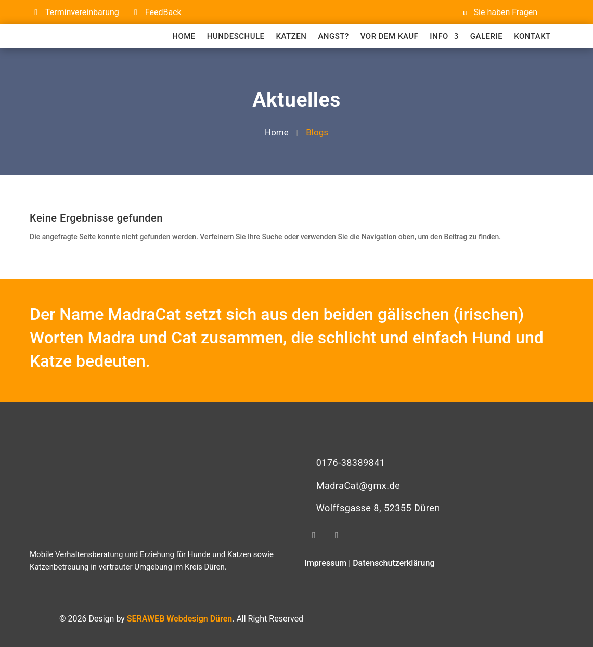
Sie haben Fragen (505, 12)
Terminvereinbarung (82, 12)
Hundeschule (236, 36)
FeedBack (163, 12)
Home (184, 36)
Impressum (325, 563)
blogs (317, 132)
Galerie (486, 36)
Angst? (333, 36)
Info (439, 36)
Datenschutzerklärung (393, 563)
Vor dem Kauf (389, 36)
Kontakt (532, 36)
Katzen (291, 36)
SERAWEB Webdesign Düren (179, 619)
